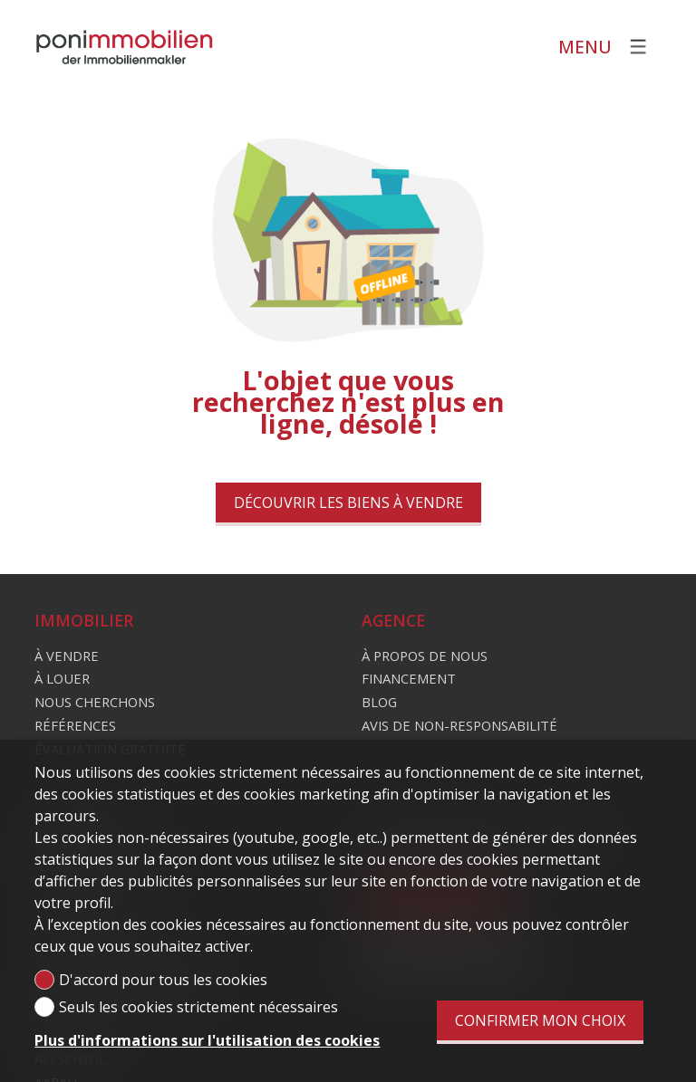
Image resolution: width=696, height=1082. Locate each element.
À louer (62, 678)
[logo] (125, 47)
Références (75, 725)
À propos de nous (425, 655)
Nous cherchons (94, 702)
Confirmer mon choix (540, 1020)
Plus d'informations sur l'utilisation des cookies (207, 1040)
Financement (409, 678)
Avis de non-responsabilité (459, 725)
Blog (379, 702)
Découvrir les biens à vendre (348, 502)
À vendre (66, 655)
